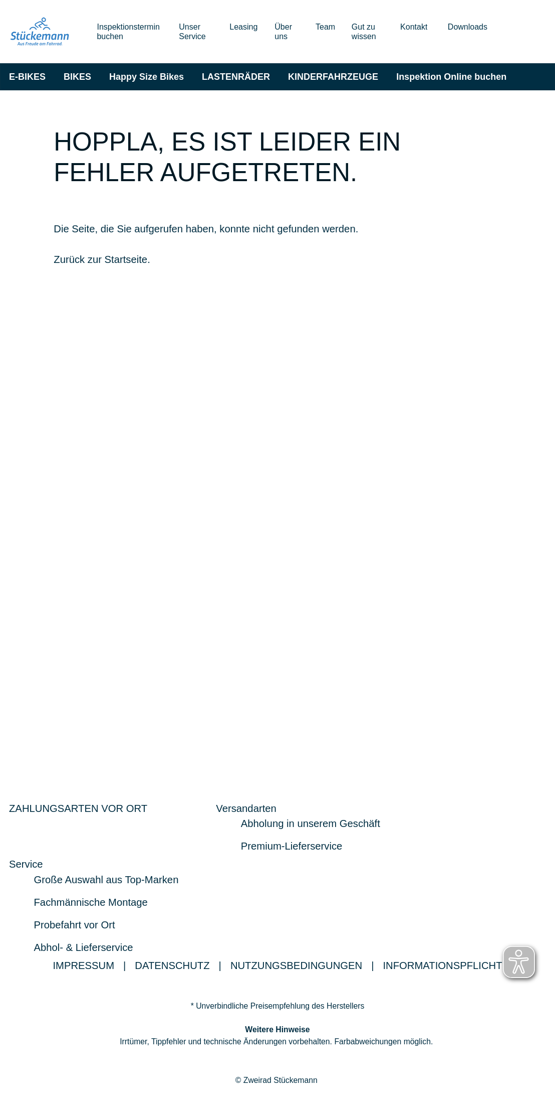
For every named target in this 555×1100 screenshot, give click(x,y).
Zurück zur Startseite (100, 259)
